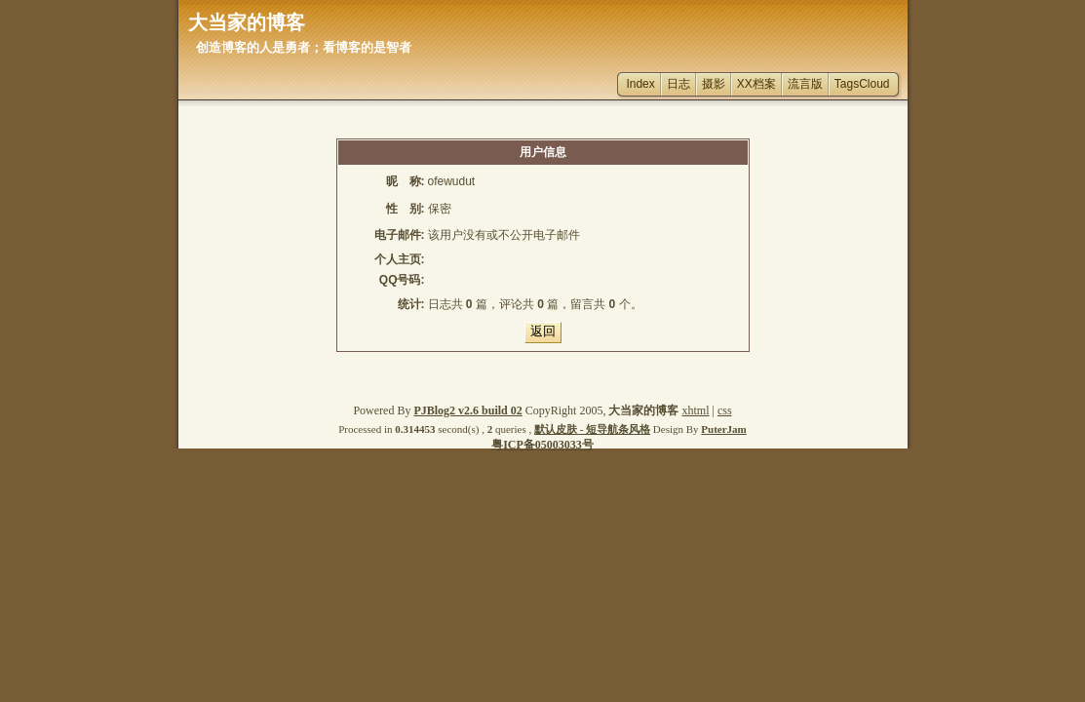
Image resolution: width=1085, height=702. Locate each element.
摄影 (713, 84)
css (724, 410)
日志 (678, 84)
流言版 (805, 84)
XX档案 (756, 84)
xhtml (695, 410)
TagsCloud (862, 84)
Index (640, 84)
